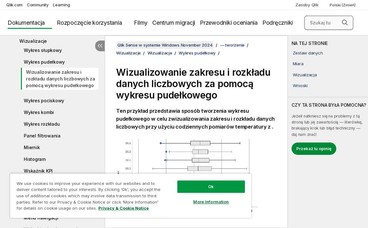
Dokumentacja (26, 22)
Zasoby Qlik (306, 4)
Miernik (32, 147)
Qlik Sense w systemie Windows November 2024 (164, 45)
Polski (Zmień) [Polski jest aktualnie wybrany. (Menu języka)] (343, 5)
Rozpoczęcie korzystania (89, 22)
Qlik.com (14, 4)
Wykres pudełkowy (44, 62)
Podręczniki (277, 22)
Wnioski (300, 85)
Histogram (35, 159)
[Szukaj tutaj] (329, 22)
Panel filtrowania (42, 135)
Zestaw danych (308, 52)
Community (38, 4)
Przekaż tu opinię (314, 148)
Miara (298, 63)
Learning (61, 4)
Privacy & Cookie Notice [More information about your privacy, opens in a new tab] (61, 209)
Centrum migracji (173, 22)
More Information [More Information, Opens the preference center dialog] (188, 197)
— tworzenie (232, 45)
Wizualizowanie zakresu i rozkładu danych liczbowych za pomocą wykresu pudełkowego (60, 78)
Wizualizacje (33, 41)
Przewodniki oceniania (229, 22)
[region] (117, 193)
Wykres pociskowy (44, 100)
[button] (345, 22)
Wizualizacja (305, 74)
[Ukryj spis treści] (100, 46)
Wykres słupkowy (43, 50)
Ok (187, 181)
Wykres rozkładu (42, 124)
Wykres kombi (39, 112)
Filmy (141, 22)
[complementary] (328, 131)
